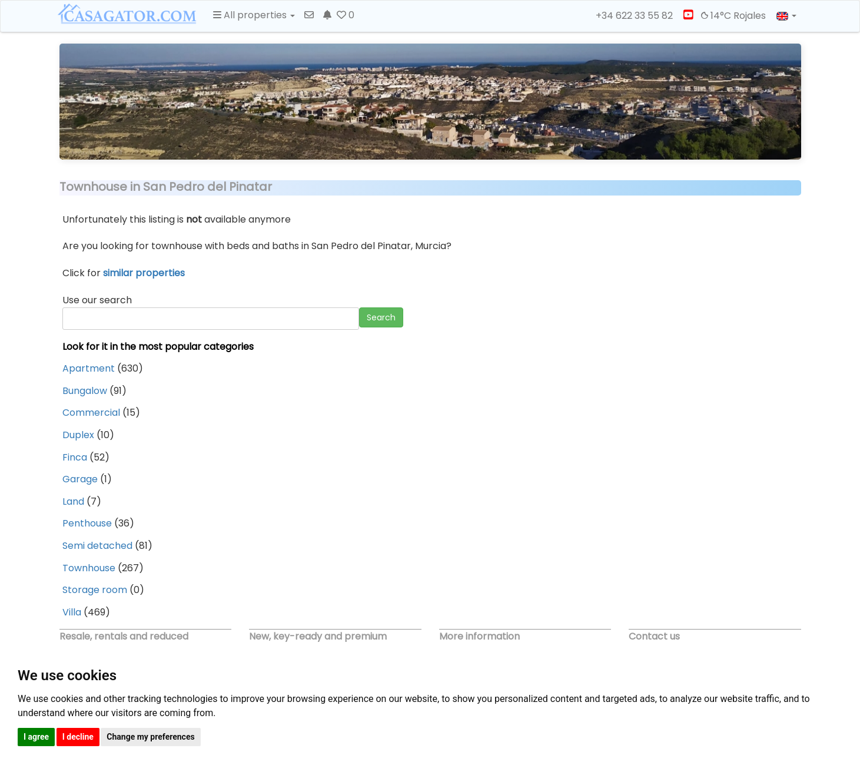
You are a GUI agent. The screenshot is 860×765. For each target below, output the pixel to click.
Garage (80, 479)
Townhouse (88, 568)
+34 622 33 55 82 (629, 15)
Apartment (88, 368)
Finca (74, 457)
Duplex (78, 435)
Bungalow (84, 391)
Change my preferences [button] (150, 736)
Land (73, 501)
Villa (71, 612)
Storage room (94, 590)
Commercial (91, 412)
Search (381, 317)
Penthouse (87, 523)
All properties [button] (254, 15)
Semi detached (97, 545)
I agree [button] (36, 736)
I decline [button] (78, 736)
